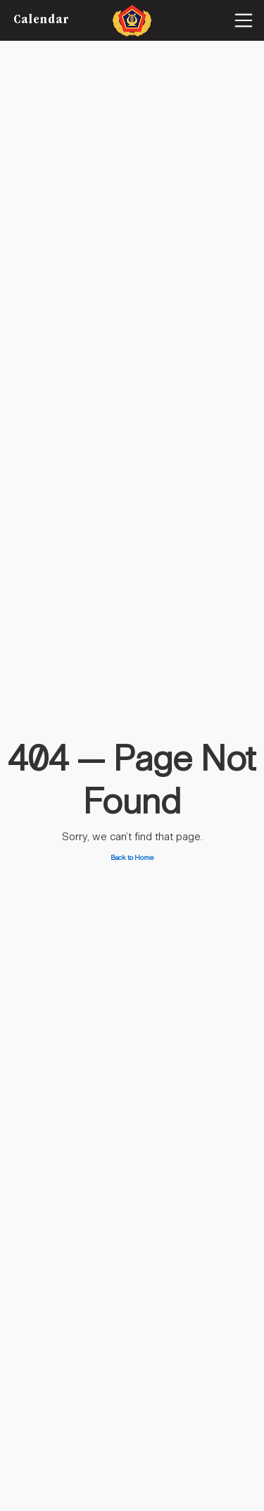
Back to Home (132, 858)
